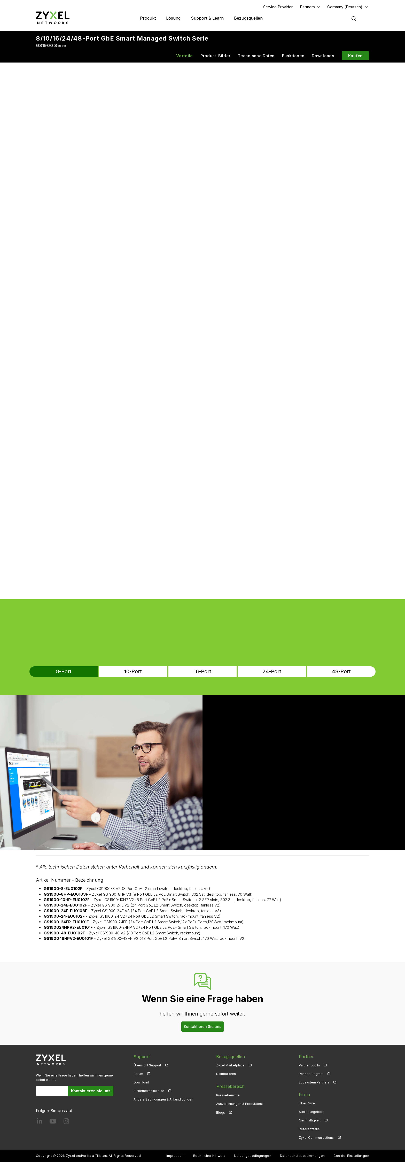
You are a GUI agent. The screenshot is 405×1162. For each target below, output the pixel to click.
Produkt (148, 18)
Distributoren (226, 1074)
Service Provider (278, 6)
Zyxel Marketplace (230, 1065)
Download (141, 1082)
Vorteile (184, 55)
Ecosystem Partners (314, 1082)
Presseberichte (228, 1095)
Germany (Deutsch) (344, 6)
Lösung (173, 18)
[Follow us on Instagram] (66, 1123)
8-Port (88, 672)
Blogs (220, 1112)
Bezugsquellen (248, 18)
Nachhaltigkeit (310, 1120)
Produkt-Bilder (215, 55)
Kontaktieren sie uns (91, 1091)
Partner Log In (309, 1065)
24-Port (259, 672)
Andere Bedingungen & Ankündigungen (163, 1100)
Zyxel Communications (316, 1138)
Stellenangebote (311, 1112)
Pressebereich (230, 1086)
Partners (307, 6)
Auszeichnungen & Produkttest (239, 1103)
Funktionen (293, 55)
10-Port (145, 672)
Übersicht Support (147, 1065)
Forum (138, 1074)
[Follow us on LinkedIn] (39, 1123)
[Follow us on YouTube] (52, 1123)
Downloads (323, 55)
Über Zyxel (307, 1103)
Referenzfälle (309, 1129)
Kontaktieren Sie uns (202, 1027)
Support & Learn (207, 18)
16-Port (202, 672)
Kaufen (355, 55)
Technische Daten (256, 55)
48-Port (317, 672)
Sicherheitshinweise (149, 1091)
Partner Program (311, 1074)
